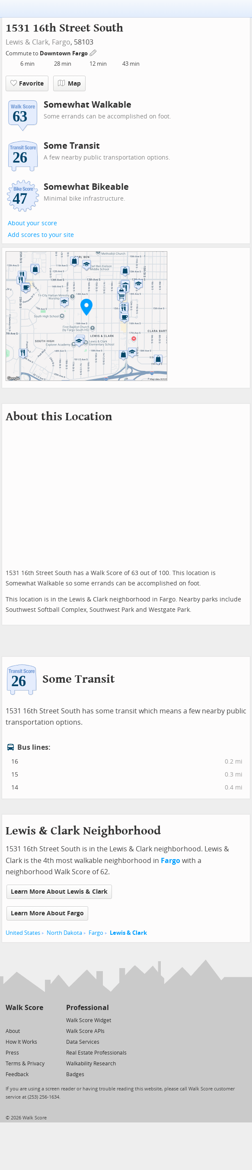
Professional (87, 1008)
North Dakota (64, 933)
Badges (75, 1074)
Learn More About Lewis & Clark (59, 891)
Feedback (17, 1074)
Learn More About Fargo (47, 913)
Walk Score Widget (88, 1020)
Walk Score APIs (85, 1031)
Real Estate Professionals (96, 1053)
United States (23, 933)
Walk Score (24, 1008)
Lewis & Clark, (28, 42)
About (13, 1031)
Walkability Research (91, 1064)
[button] (86, 307)
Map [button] (69, 83)
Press (12, 1053)
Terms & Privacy (25, 1064)
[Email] (37, 1020)
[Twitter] (11, 1020)
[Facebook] (24, 1020)
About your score (32, 223)
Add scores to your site (41, 235)
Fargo (61, 42)
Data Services (82, 1042)
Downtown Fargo (64, 53)
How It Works (21, 1042)
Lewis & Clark (128, 933)
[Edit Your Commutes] (93, 52)
